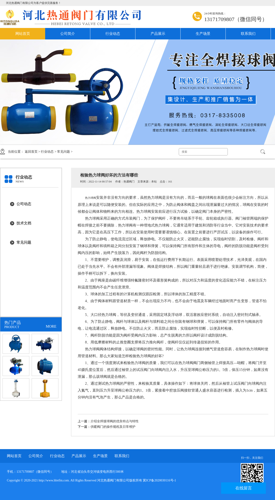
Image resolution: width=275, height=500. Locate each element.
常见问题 (63, 151)
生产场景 (203, 34)
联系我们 (248, 34)
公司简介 (67, 34)
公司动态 (23, 204)
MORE (51, 326)
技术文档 (23, 223)
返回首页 (31, 151)
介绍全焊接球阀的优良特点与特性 (115, 421)
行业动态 (112, 34)
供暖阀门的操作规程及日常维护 (113, 426)
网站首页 (22, 34)
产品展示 (158, 34)
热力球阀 (90, 197)
